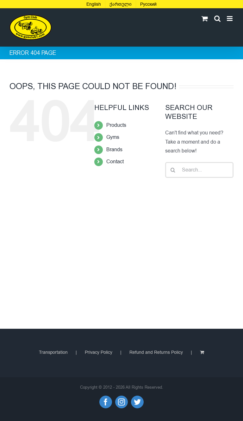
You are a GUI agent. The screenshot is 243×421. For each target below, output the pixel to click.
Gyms (112, 137)
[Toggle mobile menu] (230, 18)
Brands (114, 149)
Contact (115, 161)
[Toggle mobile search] (217, 18)
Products (116, 125)
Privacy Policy (98, 352)
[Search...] (199, 170)
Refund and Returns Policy (156, 352)
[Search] (173, 170)
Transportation (53, 352)
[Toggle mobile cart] (205, 18)
